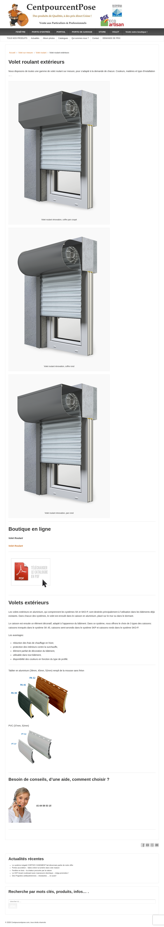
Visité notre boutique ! (137, 32)
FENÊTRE (20, 32)
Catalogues (63, 38)
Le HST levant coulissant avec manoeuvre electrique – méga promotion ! (40, 873)
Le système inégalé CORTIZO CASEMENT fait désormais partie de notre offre (42, 865)
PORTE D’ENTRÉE (41, 32)
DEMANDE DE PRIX (111, 38)
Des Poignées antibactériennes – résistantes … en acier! (34, 876)
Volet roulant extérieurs (36, 62)
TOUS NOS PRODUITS (17, 38)
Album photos (49, 38)
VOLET (115, 32)
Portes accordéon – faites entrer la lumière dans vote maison (36, 868)
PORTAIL (61, 32)
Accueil (12, 53)
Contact (95, 38)
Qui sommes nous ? (80, 38)
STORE (102, 32)
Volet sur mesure (25, 53)
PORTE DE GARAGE (82, 32)
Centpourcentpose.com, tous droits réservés (28, 922)
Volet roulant (41, 53)
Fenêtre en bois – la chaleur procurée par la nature (32, 870)
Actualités (35, 38)
